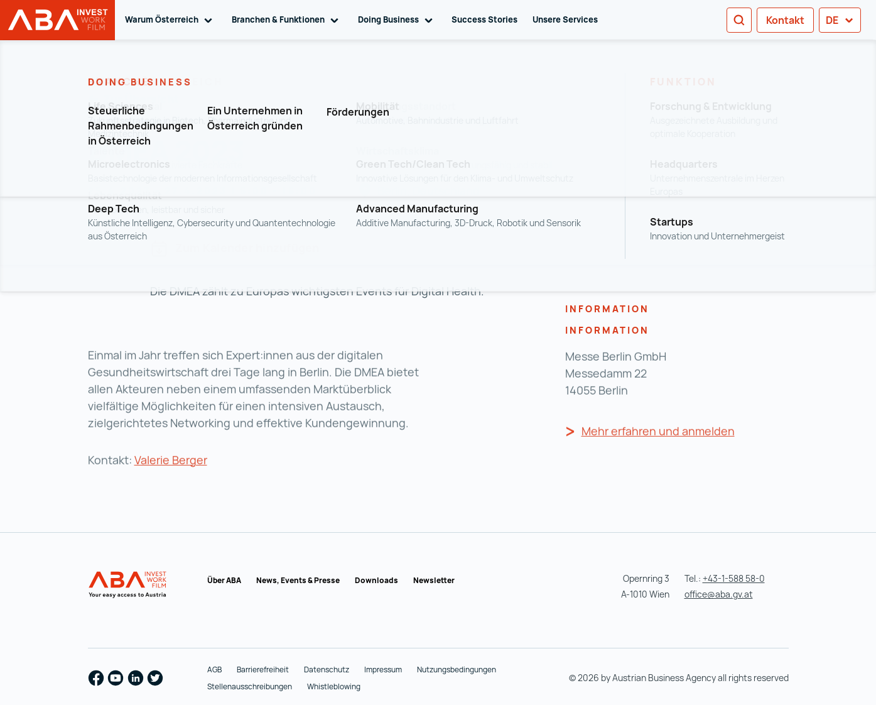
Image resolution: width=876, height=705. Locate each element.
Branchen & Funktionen (287, 20)
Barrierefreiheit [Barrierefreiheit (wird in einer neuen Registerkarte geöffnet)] (263, 669)
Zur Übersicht (139, 98)
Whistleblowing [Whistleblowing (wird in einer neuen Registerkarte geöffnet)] (333, 686)
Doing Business (397, 20)
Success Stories (484, 19)
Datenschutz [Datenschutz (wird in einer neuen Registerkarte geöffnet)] (326, 669)
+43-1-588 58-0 (734, 578)
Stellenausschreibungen (249, 686)
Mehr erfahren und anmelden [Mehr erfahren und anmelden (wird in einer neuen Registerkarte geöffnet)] (658, 447)
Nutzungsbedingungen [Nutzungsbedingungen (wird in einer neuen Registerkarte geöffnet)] (456, 669)
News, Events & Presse (298, 580)
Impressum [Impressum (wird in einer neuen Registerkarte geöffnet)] (383, 669)
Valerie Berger (170, 475)
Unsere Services (565, 19)
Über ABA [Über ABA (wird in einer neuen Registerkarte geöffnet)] (224, 580)
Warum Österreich (171, 20)
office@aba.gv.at (718, 594)
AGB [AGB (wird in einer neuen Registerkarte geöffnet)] (214, 669)
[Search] (739, 20)
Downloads (376, 580)
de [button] (840, 20)
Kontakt (785, 20)
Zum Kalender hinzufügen (235, 248)
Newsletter (434, 580)
